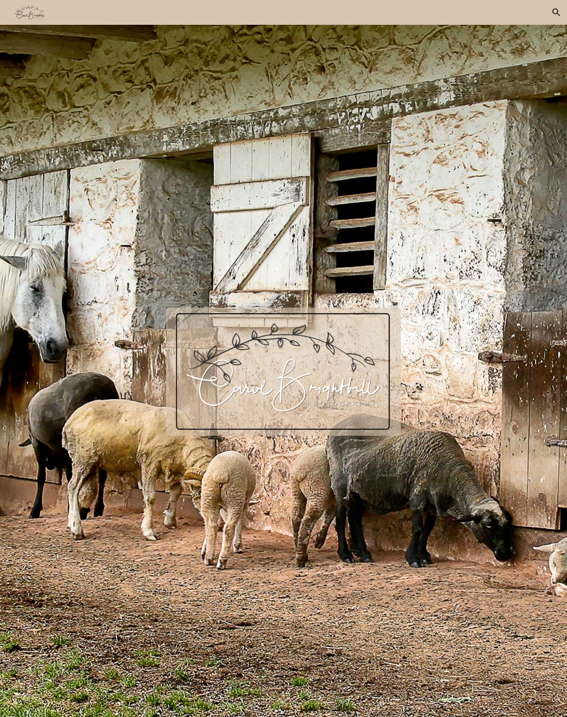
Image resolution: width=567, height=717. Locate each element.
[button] (556, 12)
